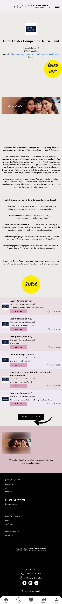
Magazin (8, 520)
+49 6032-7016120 (32, 573)
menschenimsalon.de (12, 508)
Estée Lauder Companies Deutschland (22, 304)
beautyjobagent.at (11, 504)
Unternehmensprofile (12, 531)
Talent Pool (8, 528)
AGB (6, 488)
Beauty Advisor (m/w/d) (21, 300)
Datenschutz (9, 484)
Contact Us (8, 535)
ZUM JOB (18, 311)
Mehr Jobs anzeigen (31, 417)
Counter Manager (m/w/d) (22, 354)
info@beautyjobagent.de (33, 578)
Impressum (8, 492)
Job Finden (9, 524)
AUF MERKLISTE (53, 311)
